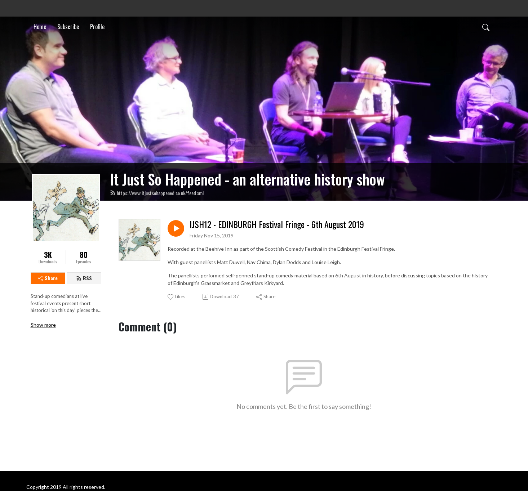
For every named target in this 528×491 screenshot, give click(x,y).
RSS (84, 278)
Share (48, 278)
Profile (97, 26)
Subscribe (68, 26)
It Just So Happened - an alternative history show (247, 179)
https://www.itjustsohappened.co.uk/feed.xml (157, 193)
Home (40, 26)
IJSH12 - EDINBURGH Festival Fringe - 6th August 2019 (277, 224)
